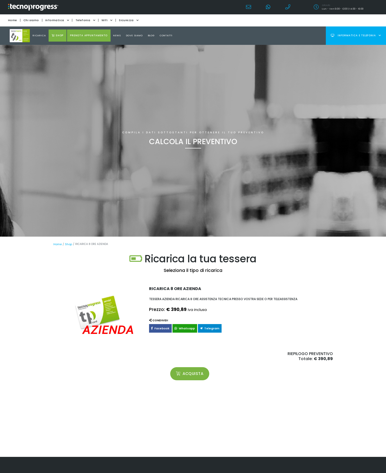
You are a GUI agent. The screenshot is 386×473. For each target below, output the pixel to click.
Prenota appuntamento (89, 35)
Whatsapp (182, 328)
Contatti (166, 35)
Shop (67, 244)
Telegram (205, 328)
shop (57, 35)
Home (12, 20)
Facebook (159, 328)
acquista (190, 373)
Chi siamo (31, 20)
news (117, 35)
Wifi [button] (106, 20)
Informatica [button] (57, 20)
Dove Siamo (134, 35)
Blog (151, 35)
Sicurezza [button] (128, 20)
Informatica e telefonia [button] (356, 35)
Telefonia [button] (85, 20)
